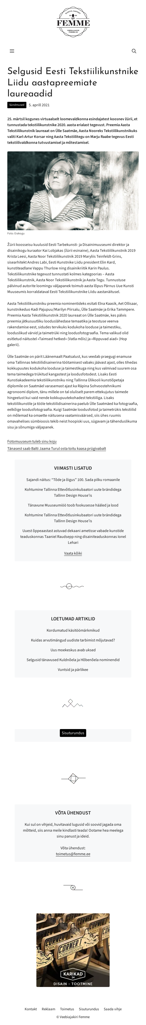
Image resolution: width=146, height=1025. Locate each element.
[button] (134, 51)
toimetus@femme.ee (73, 854)
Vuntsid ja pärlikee (73, 669)
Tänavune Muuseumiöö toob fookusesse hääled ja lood (73, 505)
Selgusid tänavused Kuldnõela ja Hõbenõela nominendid (73, 660)
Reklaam (48, 1009)
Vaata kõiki (73, 553)
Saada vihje (113, 1009)
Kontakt (31, 1009)
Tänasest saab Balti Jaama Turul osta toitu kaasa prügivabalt (56, 448)
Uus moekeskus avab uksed (73, 650)
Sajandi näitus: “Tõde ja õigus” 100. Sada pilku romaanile (73, 479)
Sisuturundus (89, 1009)
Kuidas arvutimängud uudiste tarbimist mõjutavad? (73, 640)
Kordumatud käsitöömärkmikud (73, 630)
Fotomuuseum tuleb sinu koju (32, 441)
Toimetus (67, 1009)
